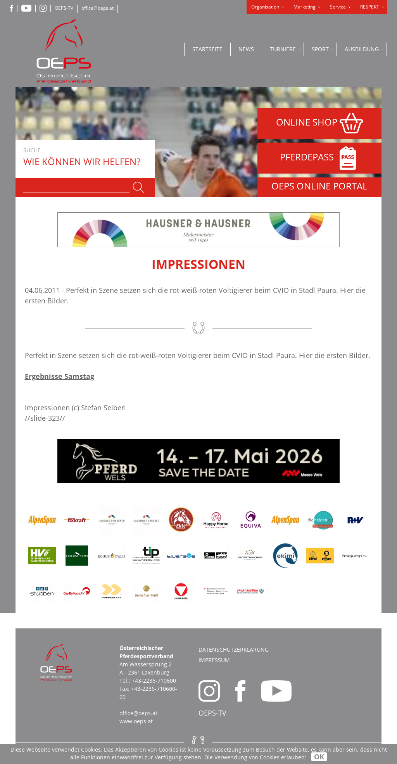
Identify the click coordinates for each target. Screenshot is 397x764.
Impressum (214, 660)
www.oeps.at (136, 721)
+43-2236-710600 (154, 680)
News (246, 49)
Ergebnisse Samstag (59, 376)
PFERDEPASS (319, 158)
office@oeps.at (97, 8)
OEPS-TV (64, 8)
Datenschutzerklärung (233, 649)
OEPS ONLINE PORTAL (319, 185)
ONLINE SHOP (319, 123)
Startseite (207, 49)
